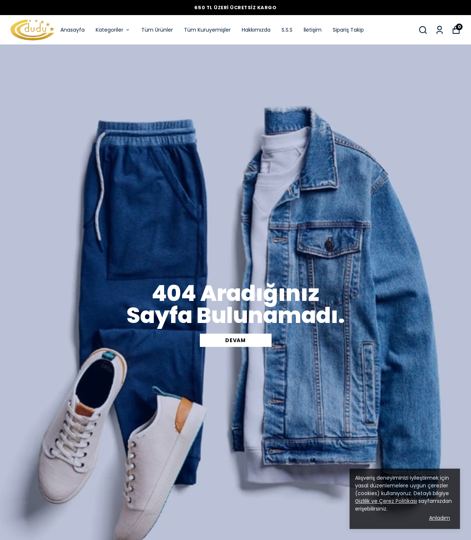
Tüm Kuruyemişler (207, 29)
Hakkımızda (256, 29)
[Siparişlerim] (439, 30)
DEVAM (235, 340)
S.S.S (287, 29)
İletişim (313, 29)
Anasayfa (72, 29)
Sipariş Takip (348, 29)
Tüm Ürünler (157, 29)
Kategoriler (113, 29)
